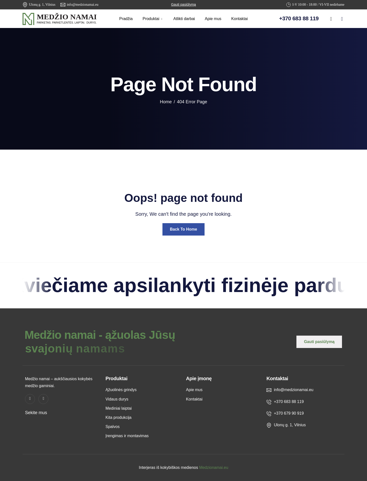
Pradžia (125, 19)
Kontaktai (239, 19)
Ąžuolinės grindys (120, 390)
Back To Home (183, 229)
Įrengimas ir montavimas (127, 436)
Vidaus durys (116, 399)
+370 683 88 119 (298, 18)
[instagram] (342, 17)
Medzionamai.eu (213, 467)
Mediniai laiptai (118, 408)
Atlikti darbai (184, 19)
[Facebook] (331, 17)
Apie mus (213, 19)
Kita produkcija (118, 417)
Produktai (153, 19)
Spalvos (112, 427)
